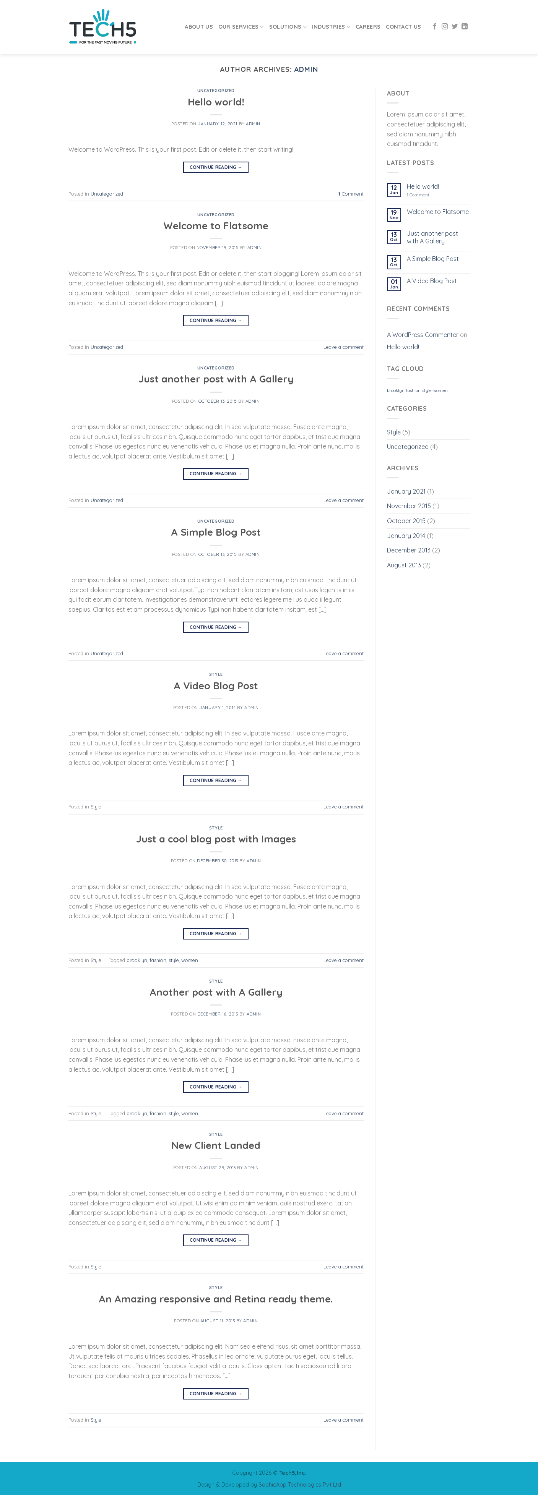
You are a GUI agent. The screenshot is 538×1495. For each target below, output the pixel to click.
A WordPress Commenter (422, 335)
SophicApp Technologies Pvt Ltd (299, 1484)
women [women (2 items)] (440, 390)
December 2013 (409, 550)
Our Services (241, 27)
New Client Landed (215, 1145)
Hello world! (216, 102)
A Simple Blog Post (216, 532)
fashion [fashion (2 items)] (413, 390)
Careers (368, 26)
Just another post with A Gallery (216, 379)
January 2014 (406, 535)
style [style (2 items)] (427, 390)
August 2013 (404, 565)
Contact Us (403, 26)
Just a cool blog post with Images (216, 839)
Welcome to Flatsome (215, 225)
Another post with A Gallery (216, 992)
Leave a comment (343, 347)
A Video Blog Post (216, 685)
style (174, 960)
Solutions (288, 27)
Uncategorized (216, 90)
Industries (331, 27)
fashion (158, 960)
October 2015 (406, 521)
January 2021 (406, 491)
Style (216, 674)
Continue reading (216, 167)
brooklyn (137, 960)
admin (306, 69)
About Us (199, 26)
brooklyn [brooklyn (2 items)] (396, 390)
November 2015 (409, 506)
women (189, 960)
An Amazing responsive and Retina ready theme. (216, 1299)
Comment (351, 194)
